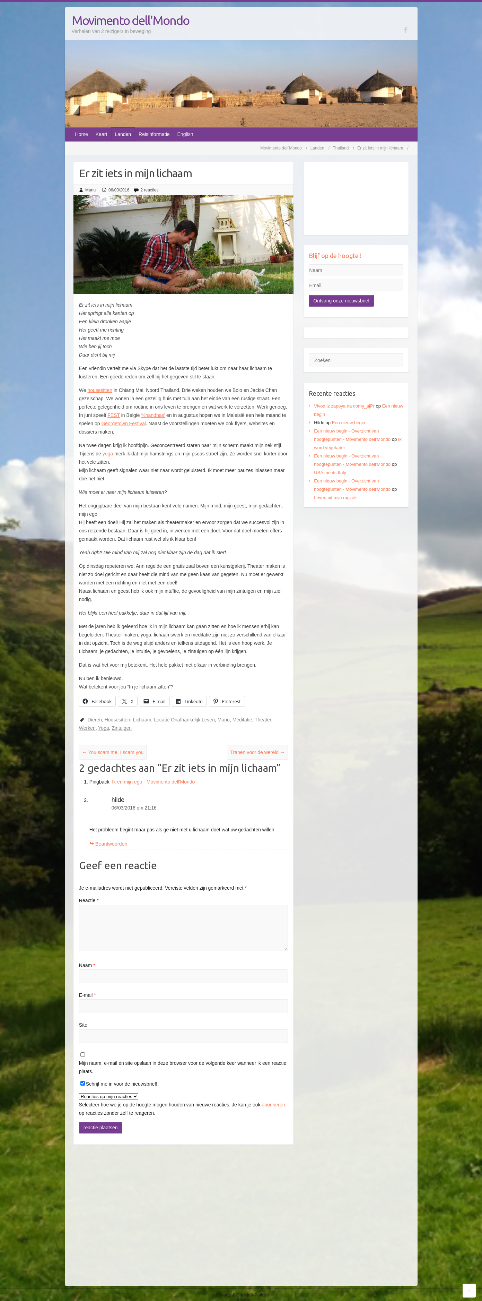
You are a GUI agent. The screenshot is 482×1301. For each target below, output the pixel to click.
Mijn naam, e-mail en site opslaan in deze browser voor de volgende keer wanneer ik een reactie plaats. (182, 1067)
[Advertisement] (356, 560)
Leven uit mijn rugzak (335, 497)
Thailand (341, 148)
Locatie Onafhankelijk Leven (184, 719)
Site (83, 1025)
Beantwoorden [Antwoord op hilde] (111, 844)
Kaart (101, 134)
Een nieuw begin (348, 422)
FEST (113, 415)
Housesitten (117, 719)
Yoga (103, 728)
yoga (108, 453)
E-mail (87, 995)
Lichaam (142, 719)
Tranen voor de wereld (257, 752)
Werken (87, 728)
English (185, 134)
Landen (123, 134)
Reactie (89, 900)
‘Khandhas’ (153, 415)
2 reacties (149, 190)
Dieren (95, 719)
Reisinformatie (154, 134)
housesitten (99, 390)
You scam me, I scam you (112, 752)
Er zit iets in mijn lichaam (380, 148)
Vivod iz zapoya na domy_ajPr (344, 406)
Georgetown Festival (123, 423)
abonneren (273, 1104)
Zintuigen (122, 728)
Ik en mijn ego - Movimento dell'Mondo (153, 782)
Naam (87, 965)
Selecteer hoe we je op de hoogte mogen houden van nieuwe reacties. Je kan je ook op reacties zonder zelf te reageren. (182, 1104)
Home (81, 134)
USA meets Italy (330, 472)
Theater (263, 719)
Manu (90, 190)
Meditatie (242, 719)
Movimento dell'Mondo (130, 20)
